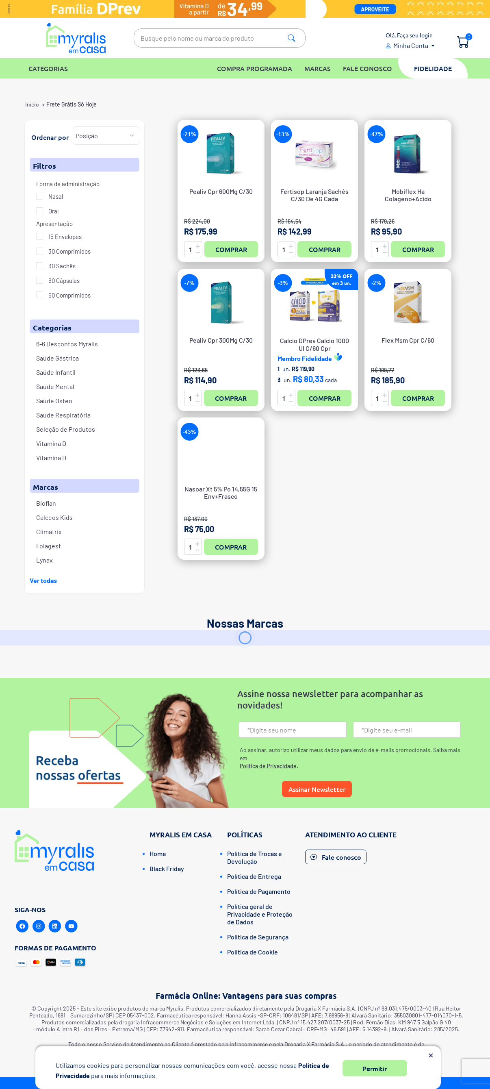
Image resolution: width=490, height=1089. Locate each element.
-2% (376, 283)
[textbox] (220, 38)
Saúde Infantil (56, 372)
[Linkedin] (54, 926)
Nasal (55, 196)
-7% (189, 283)
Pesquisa (291, 38)
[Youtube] (71, 926)
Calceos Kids (54, 517)
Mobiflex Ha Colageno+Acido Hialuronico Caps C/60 (408, 199)
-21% (189, 134)
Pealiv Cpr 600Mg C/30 (221, 191)
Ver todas (43, 580)
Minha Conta (410, 45)
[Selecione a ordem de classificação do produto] (106, 135)
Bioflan (46, 503)
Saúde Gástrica (57, 358)
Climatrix (49, 531)
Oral (53, 211)
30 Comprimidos (69, 251)
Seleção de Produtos (65, 429)
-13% (283, 134)
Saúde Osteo (54, 400)
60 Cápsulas (63, 280)
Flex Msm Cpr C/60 (408, 340)
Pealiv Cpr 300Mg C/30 (221, 340)
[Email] (407, 730)
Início (32, 104)
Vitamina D (51, 443)
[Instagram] (38, 926)
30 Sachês (61, 266)
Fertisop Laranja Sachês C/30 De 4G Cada (314, 195)
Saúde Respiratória (63, 415)
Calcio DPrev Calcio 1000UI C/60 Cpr (314, 344)
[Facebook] (22, 926)
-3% (283, 283)
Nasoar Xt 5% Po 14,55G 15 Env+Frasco (220, 492)
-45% (189, 431)
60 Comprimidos (69, 295)
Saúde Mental (55, 386)
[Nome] (293, 730)
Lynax (44, 560)
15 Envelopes (64, 236)
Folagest (48, 546)
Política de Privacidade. (269, 766)
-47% (376, 134)
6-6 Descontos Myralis (67, 344)
